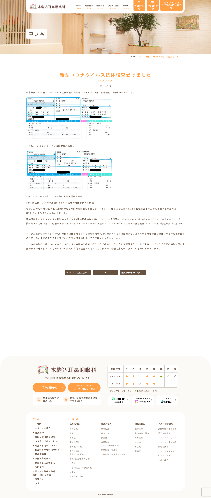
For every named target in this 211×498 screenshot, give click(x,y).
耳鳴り (73, 433)
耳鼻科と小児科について (47, 450)
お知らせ (39, 479)
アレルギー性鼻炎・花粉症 (113, 454)
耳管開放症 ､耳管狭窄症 (81, 467)
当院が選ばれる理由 (45, 437)
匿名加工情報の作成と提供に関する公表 (45, 473)
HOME (133, 56)
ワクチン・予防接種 (167, 442)
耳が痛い (74, 437)
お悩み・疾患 (113, 6)
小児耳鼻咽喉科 (43, 458)
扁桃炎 (138, 446)
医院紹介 (89, 6)
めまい (73, 472)
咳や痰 (138, 442)
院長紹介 (39, 432)
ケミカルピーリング (167, 455)
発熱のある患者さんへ (46, 462)
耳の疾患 (74, 429)
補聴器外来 (163, 446)
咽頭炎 (138, 451)
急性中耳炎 (75, 442)
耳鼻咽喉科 (40, 454)
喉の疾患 (139, 429)
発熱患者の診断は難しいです (133, 272)
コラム (141, 56)
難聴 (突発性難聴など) (80, 458)
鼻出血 (104, 437)
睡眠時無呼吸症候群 (167, 429)
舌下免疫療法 (164, 433)
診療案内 (100, 6)
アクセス (126, 6)
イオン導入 (163, 460)
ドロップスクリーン (167, 437)
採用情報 (39, 467)
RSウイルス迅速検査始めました (78, 272)
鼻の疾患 (105, 429)
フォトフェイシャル (167, 451)
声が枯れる (140, 437)
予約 (142, 5)
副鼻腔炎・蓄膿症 (109, 450)
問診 (155, 5)
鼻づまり (105, 433)
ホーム (79, 6)
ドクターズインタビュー (47, 441)
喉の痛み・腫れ (142, 433)
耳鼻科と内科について (46, 445)
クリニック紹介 (43, 428)
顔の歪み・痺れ (77, 476)
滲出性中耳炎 (76, 446)
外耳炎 (73, 463)
